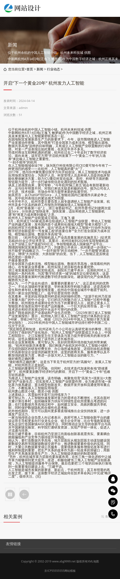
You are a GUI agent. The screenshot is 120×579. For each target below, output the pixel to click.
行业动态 (53, 69)
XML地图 (93, 561)
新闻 (40, 69)
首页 (29, 69)
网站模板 (70, 571)
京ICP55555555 (54, 571)
